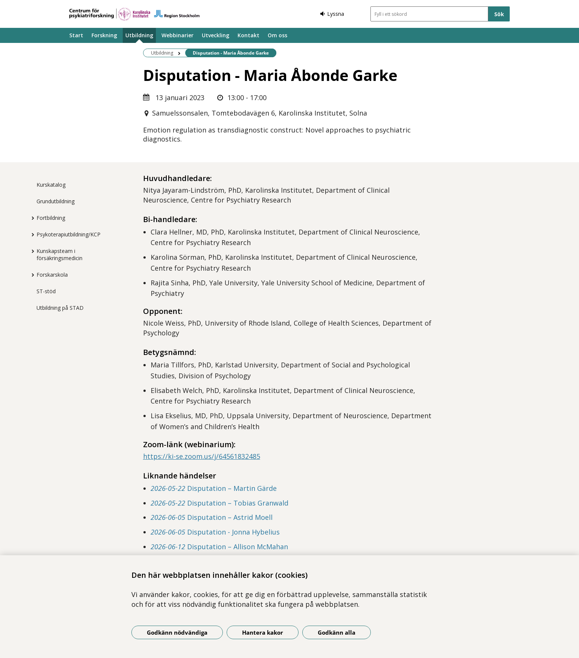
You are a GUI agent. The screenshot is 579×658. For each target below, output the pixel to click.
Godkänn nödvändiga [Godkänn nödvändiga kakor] (177, 632)
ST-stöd (46, 291)
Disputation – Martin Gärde (214, 488)
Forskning (104, 35)
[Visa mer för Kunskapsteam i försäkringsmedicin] (31, 251)
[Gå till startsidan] (134, 14)
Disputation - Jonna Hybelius (215, 531)
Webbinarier (178, 35)
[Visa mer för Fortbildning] (31, 218)
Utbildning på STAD (60, 307)
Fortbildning (51, 217)
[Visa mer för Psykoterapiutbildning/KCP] (31, 234)
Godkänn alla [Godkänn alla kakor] (336, 632)
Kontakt (248, 35)
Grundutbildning (56, 201)
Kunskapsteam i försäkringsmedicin (59, 254)
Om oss (277, 35)
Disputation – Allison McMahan (219, 546)
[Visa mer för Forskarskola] (31, 275)
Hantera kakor (262, 632)
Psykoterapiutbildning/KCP (69, 234)
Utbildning (139, 35)
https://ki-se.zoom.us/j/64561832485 (201, 456)
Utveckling (215, 35)
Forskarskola (52, 274)
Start (76, 35)
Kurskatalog (51, 184)
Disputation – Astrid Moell (212, 517)
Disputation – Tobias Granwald (219, 502)
